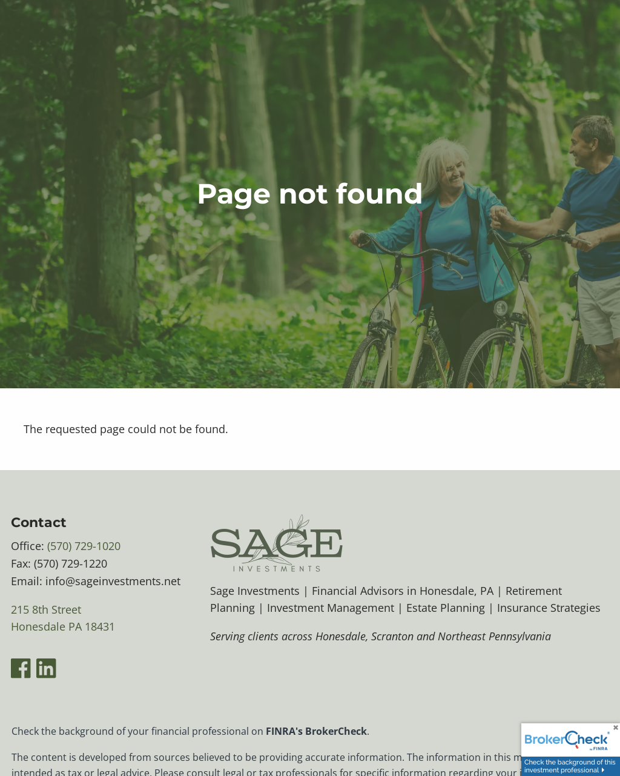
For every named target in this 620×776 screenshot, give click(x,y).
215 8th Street (46, 609)
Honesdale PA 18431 (63, 627)
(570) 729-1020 (83, 546)
